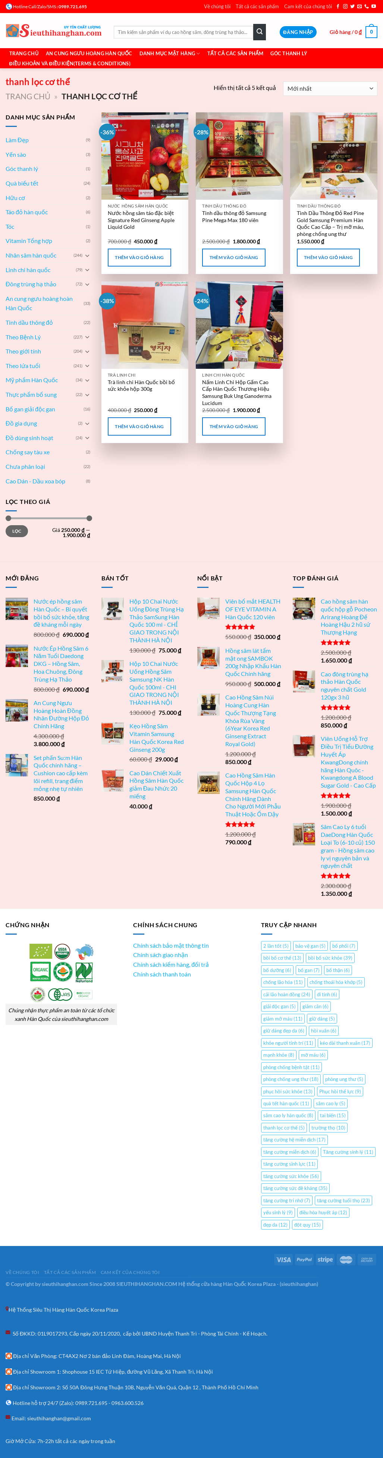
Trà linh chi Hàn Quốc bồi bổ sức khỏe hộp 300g (141, 385)
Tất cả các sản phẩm (257, 6)
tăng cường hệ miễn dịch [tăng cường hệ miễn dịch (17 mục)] (294, 1140)
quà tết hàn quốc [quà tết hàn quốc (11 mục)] (286, 1103)
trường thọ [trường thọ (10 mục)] (328, 1128)
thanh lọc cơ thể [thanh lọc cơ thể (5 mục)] (284, 1128)
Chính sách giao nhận (160, 954)
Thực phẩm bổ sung (31, 394)
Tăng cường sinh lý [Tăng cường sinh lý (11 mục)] (348, 1152)
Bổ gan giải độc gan (30, 408)
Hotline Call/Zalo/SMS (34, 6)
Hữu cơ (15, 197)
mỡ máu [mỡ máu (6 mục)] (313, 1055)
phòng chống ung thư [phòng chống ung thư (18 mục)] (290, 1079)
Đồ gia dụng (21, 423)
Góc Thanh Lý (288, 53)
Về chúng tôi (217, 6)
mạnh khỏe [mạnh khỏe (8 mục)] (278, 1055)
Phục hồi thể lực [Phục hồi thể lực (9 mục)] (340, 1091)
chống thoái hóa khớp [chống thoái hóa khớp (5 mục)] (336, 982)
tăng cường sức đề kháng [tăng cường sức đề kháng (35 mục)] (295, 1188)
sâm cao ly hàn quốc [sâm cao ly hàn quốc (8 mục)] (288, 1115)
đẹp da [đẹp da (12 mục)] (275, 1225)
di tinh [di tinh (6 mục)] (327, 994)
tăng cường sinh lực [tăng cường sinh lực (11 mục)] (289, 1164)
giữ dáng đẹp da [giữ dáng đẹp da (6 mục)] (283, 1031)
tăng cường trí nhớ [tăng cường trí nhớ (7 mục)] (286, 1200)
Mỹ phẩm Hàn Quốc (32, 379)
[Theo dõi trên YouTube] (373, 6)
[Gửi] (259, 32)
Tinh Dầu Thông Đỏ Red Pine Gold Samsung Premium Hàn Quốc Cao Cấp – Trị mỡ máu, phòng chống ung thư (330, 223)
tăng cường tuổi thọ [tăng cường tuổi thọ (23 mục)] (343, 1200)
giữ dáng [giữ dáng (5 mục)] (322, 1019)
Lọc (17, 531)
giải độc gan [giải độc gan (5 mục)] (279, 1006)
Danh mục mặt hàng (169, 53)
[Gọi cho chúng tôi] (366, 6)
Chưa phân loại (25, 466)
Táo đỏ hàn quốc (27, 211)
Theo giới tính (23, 351)
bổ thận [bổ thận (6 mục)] (338, 970)
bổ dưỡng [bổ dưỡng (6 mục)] (277, 970)
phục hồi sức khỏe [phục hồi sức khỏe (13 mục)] (288, 1091)
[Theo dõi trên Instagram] (345, 6)
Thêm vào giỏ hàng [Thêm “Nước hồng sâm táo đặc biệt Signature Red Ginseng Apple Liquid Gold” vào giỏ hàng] (139, 257)
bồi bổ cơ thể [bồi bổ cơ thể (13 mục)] (282, 958)
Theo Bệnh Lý (23, 336)
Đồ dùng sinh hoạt (29, 437)
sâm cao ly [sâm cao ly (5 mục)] (330, 1103)
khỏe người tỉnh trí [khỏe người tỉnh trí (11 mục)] (288, 1043)
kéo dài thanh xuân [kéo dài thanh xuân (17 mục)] (345, 1043)
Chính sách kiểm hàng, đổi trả (171, 964)
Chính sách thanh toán (162, 974)
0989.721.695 (91, 1403)
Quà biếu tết (22, 183)
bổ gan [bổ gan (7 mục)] (309, 970)
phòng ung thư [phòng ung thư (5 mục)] (344, 1079)
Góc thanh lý (22, 168)
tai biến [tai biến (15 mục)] (333, 1115)
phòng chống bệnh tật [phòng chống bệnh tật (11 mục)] (291, 1067)
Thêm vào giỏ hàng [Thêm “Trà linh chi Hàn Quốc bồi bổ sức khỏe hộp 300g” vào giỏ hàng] (139, 426)
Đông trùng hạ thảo (31, 283)
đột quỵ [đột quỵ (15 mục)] (307, 1225)
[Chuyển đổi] (87, 255)
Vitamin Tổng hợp (29, 240)
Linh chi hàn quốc (28, 269)
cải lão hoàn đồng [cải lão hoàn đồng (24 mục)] (286, 994)
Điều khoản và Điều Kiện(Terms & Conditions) (70, 63)
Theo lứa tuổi (23, 365)
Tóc (10, 226)
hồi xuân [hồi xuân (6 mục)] (323, 1031)
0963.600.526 (128, 1403)
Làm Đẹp (17, 139)
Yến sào (16, 154)
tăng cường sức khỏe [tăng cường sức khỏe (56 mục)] (291, 1176)
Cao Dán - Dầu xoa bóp (35, 481)
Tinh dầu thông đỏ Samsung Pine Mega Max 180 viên (234, 216)
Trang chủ (24, 53)
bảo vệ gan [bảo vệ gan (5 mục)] (310, 946)
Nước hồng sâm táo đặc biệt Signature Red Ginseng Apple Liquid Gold (141, 220)
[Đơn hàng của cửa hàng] (330, 88)
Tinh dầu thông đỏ (29, 322)
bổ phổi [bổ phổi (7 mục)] (343, 946)
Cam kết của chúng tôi (308, 6)
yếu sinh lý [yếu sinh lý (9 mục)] (278, 1212)
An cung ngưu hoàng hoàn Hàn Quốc (39, 303)
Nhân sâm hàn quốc (31, 255)
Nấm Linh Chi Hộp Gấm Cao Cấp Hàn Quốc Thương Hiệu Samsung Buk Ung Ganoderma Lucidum (236, 392)
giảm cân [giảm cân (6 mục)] (315, 1006)
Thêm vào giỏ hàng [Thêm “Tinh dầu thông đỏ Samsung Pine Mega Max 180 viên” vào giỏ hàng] (234, 257)
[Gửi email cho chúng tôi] (359, 6)
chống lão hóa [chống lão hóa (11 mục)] (283, 982)
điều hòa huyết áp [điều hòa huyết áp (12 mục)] (323, 1212)
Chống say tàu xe (28, 451)
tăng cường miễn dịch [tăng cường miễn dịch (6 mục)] (289, 1152)
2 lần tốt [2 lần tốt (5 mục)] (276, 946)
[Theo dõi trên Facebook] (338, 6)
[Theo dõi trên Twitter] (352, 6)
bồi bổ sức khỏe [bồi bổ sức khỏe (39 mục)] (330, 958)
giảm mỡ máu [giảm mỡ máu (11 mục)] (282, 1019)
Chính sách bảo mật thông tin (171, 945)
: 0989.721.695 (71, 6)
